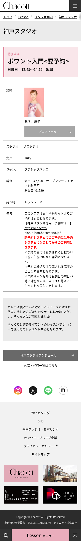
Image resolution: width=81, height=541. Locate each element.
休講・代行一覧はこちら (40, 365)
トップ (7, 17)
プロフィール (47, 131)
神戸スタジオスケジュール (38, 355)
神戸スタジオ (68, 17)
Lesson (23, 17)
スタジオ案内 (44, 17)
